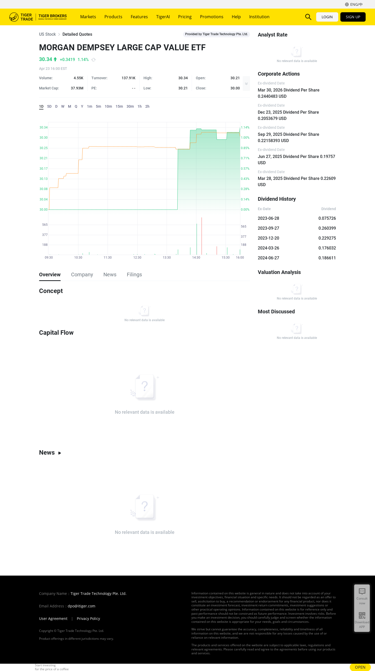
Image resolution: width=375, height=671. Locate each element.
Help (236, 17)
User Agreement (53, 618)
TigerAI (163, 17)
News (50, 452)
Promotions (211, 17)
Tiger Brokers (38, 17)
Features (139, 17)
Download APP (362, 624)
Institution (259, 17)
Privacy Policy (88, 618)
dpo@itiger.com (81, 606)
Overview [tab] (50, 274)
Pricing (185, 17)
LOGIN (327, 16)
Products (113, 17)
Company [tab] (82, 274)
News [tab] (109, 274)
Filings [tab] (134, 274)
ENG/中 (356, 4)
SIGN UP (353, 16)
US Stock (47, 34)
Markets (88, 17)
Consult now (362, 600)
